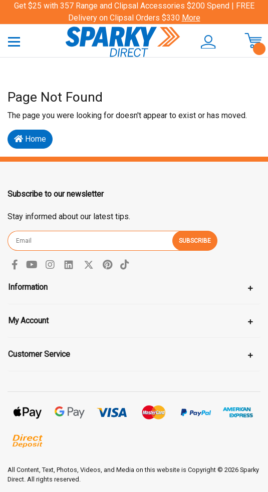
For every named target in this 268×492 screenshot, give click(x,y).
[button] (208, 42)
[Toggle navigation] (14, 41)
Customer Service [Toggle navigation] (39, 354)
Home (30, 139)
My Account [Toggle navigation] (28, 320)
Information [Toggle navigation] (28, 287)
